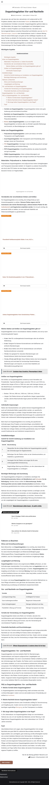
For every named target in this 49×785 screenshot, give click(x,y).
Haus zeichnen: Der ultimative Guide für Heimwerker (25, 531)
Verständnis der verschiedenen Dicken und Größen (19, 64)
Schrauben (38, 479)
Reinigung (19, 707)
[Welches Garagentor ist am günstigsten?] (5, 525)
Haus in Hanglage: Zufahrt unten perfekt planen (24, 516)
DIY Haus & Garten (26, 7)
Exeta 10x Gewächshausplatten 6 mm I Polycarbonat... (19, 277)
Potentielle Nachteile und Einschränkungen (16, 91)
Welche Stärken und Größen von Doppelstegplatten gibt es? (23, 66)
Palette (27, 21)
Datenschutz (4, 777)
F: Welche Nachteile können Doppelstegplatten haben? (22, 100)
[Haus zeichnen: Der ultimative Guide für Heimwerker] (5, 533)
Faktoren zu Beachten (8, 80)
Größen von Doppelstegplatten (13, 68)
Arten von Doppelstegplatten (10, 59)
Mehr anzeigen (6, 762)
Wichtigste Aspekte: (10, 57)
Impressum (3, 774)
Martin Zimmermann (17, 15)
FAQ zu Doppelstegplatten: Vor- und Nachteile (15, 95)
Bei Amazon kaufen (25, 248)
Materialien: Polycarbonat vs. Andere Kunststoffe (18, 61)
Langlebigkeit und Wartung (12, 84)
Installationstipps (7, 73)
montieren (11, 695)
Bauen (34, 7)
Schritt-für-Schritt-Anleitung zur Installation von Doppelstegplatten (23, 75)
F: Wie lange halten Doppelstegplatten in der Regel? (21, 102)
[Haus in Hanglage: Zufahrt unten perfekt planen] (5, 518)
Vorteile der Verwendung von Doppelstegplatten (18, 88)
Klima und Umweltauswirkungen (13, 82)
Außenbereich (5, 207)
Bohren (6, 121)
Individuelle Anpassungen (13, 70)
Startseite (16, 7)
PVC (5, 144)
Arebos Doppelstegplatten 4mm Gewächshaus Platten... (19, 314)
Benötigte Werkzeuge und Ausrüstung (15, 77)
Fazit (5, 104)
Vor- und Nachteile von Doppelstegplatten (14, 86)
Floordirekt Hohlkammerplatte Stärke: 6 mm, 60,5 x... (18, 239)
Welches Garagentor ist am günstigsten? (22, 523)
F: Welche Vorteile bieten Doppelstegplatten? (19, 97)
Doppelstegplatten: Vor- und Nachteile (13, 93)
